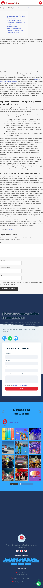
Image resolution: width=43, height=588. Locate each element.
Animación (14, 564)
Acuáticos (21, 564)
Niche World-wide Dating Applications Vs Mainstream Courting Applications (15, 30)
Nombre (2, 260)
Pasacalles (34, 559)
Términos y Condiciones (20, 385)
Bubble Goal (14, 559)
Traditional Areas (12, 26)
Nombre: (8, 354)
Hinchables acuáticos (9, 561)
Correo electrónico (5, 267)
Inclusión (36, 561)
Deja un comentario (23, 8)
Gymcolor (18, 561)
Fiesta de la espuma (27, 561)
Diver (28, 559)
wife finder (11, 229)
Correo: (8, 360)
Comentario (3, 243)
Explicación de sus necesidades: (15, 374)
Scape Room (22, 559)
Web (1, 275)
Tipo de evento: (10, 367)
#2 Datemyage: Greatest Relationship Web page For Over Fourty (16, 22)
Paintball (8, 559)
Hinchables (28, 564)
